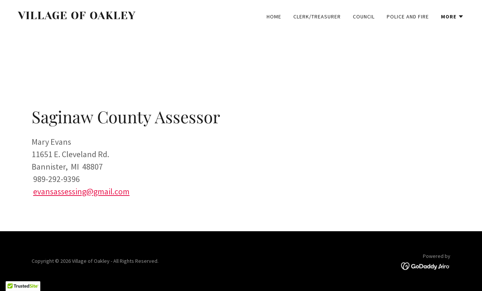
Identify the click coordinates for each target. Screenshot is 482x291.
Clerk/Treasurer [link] (317, 16)
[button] (452, 16)
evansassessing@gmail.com (81, 191)
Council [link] (364, 16)
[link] (126, 17)
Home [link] (274, 16)
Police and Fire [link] (408, 16)
